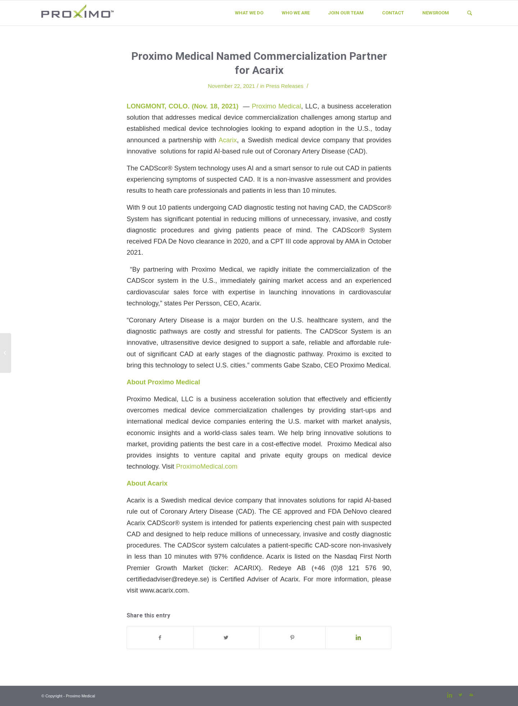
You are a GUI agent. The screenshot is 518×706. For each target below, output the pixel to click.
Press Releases (284, 86)
